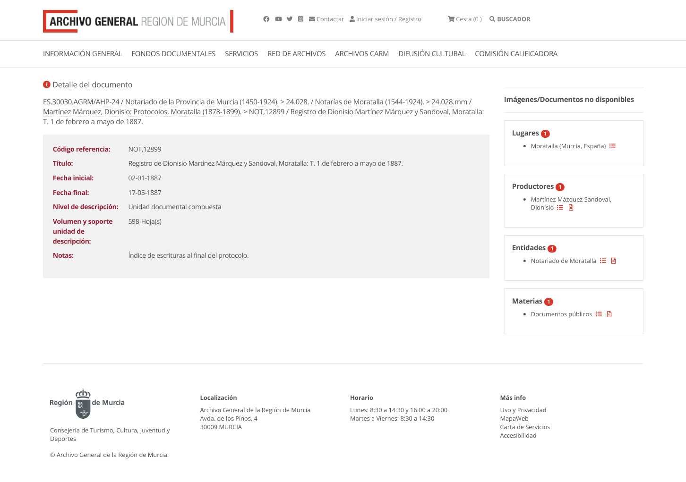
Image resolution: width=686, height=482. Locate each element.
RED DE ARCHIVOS (296, 54)
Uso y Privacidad (523, 410)
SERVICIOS (241, 54)
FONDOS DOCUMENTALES (173, 54)
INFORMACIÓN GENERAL (82, 54)
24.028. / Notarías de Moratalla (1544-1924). (355, 102)
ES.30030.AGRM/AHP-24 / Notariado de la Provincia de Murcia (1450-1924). (161, 102)
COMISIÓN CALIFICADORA (516, 54)
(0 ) (465, 19)
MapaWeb (514, 418)
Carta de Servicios (525, 427)
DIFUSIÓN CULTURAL (431, 54)
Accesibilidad (518, 435)
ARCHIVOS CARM (362, 54)
